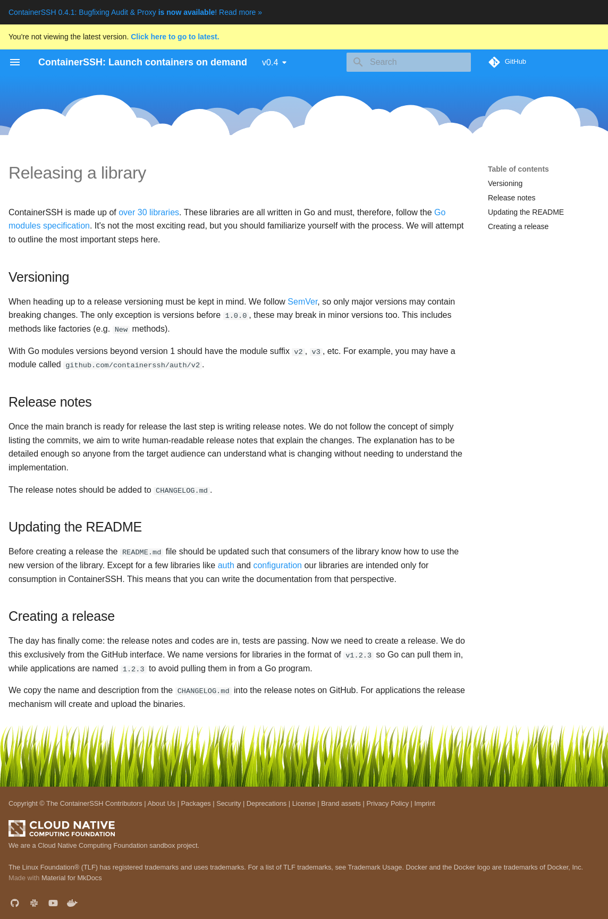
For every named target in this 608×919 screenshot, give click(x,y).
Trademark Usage (375, 866)
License (304, 802)
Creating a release (518, 226)
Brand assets (341, 802)
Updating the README (526, 212)
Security (228, 802)
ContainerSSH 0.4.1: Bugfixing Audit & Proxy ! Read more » (135, 12)
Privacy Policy (387, 802)
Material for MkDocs (71, 877)
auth (226, 564)
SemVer (302, 301)
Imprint (424, 802)
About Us (161, 802)
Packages (196, 802)
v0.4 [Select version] (270, 62)
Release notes (512, 197)
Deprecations (266, 802)
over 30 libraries (149, 212)
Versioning (505, 183)
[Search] (409, 62)
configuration (277, 564)
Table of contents (518, 169)
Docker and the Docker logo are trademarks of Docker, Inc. (495, 866)
